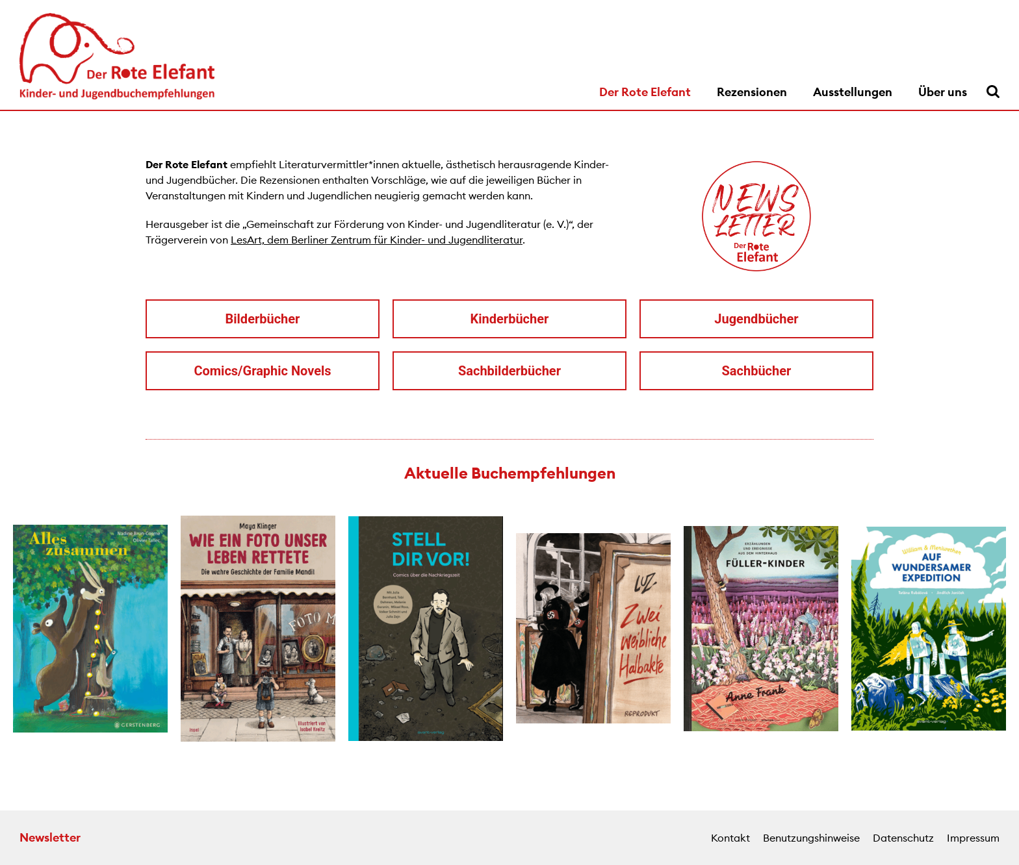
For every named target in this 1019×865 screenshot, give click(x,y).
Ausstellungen (852, 91)
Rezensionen (752, 91)
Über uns (942, 91)
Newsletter (50, 837)
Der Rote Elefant (645, 91)
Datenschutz (903, 837)
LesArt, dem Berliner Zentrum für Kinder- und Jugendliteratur (376, 239)
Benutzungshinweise (811, 837)
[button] (13, 630)
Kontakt (730, 837)
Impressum (973, 837)
